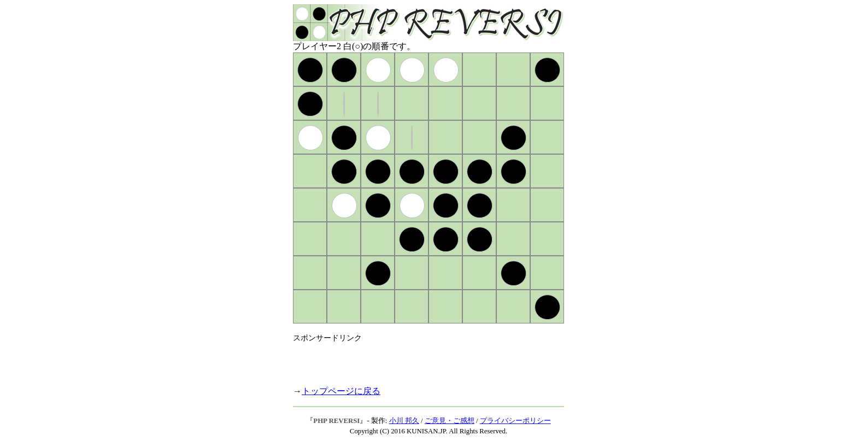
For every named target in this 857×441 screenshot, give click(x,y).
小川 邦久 (404, 421)
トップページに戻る (341, 391)
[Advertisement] (421, 359)
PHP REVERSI (336, 421)
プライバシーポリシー (515, 421)
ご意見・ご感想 (449, 421)
